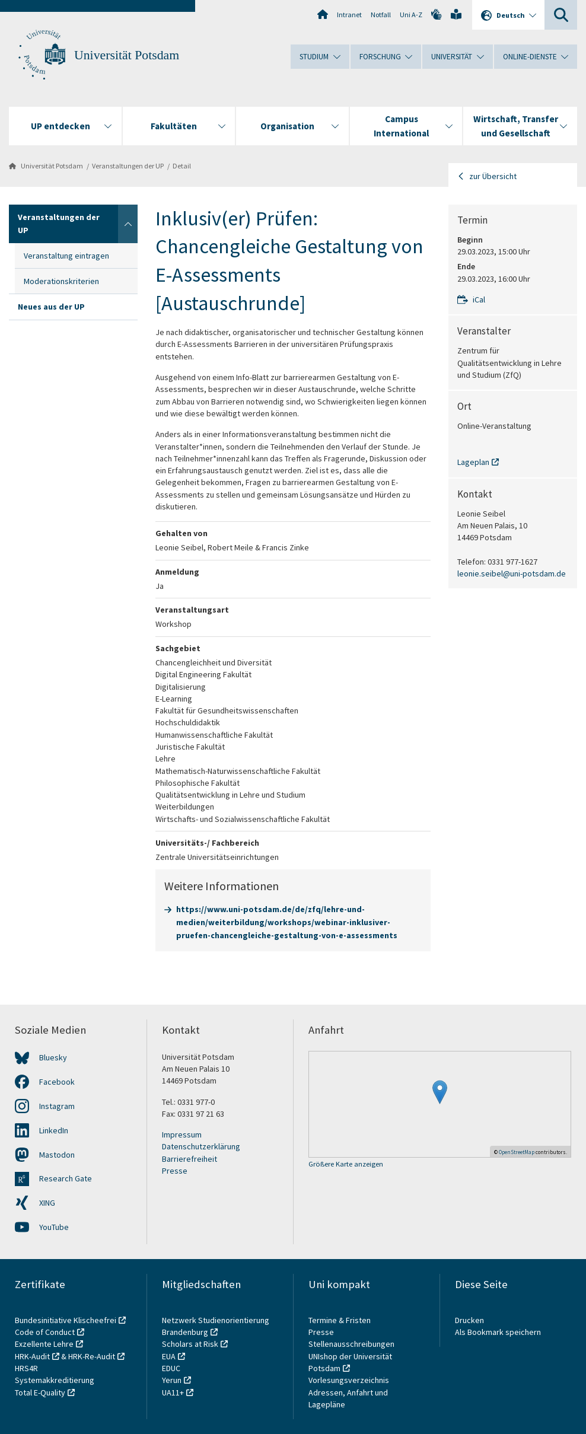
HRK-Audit (32, 1356)
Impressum (182, 1134)
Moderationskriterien (61, 281)
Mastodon (57, 1154)
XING (47, 1202)
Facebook (57, 1081)
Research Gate (65, 1178)
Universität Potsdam (126, 55)
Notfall (381, 14)
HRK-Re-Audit (91, 1356)
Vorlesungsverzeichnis (349, 1380)
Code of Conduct (45, 1332)
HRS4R (26, 1368)
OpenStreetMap (516, 1152)
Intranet (349, 14)
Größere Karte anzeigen (345, 1164)
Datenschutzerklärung (201, 1146)
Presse (174, 1170)
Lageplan (473, 462)
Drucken (469, 1320)
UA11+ (173, 1392)
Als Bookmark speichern (498, 1332)
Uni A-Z (411, 14)
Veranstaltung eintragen (66, 255)
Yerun (171, 1380)
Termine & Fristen (340, 1320)
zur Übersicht (493, 176)
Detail (182, 165)
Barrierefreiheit (189, 1158)
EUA (169, 1356)
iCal (479, 299)
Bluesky (53, 1057)
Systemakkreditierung (54, 1380)
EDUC (171, 1368)
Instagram (57, 1106)
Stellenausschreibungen (351, 1344)
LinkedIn (53, 1130)
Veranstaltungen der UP (128, 165)
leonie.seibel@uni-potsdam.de (511, 573)
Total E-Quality (40, 1392)
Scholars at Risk (190, 1344)
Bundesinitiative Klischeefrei (65, 1320)
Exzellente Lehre (44, 1344)
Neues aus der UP (51, 306)
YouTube (54, 1227)
